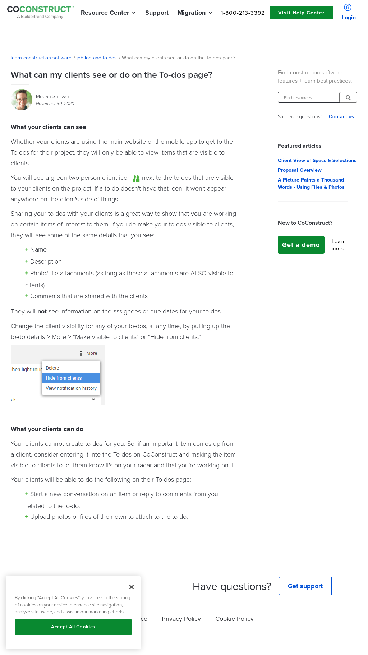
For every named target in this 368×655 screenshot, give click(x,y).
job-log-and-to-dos (97, 57)
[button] (105, 12)
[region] (73, 612)
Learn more (339, 245)
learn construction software (41, 57)
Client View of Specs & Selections (317, 160)
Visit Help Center (301, 12)
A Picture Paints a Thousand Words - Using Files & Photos (311, 183)
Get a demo (301, 244)
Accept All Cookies (73, 626)
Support (157, 12)
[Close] (131, 587)
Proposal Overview (300, 170)
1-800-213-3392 (243, 12)
